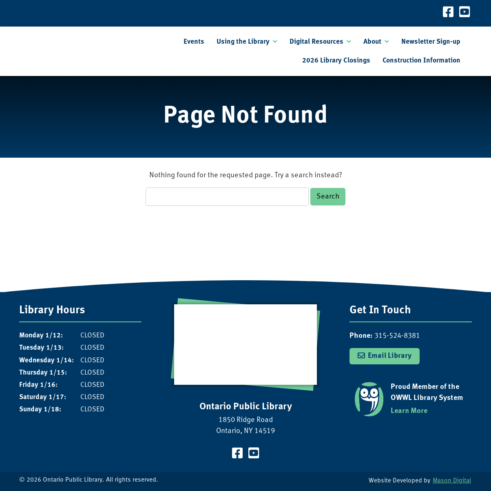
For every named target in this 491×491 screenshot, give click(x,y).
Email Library (389, 356)
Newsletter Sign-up (430, 41)
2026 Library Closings (336, 60)
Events (194, 41)
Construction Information (421, 60)
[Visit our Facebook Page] (448, 13)
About (372, 41)
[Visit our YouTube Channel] (464, 13)
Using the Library (243, 41)
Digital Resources (316, 41)
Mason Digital (452, 481)
